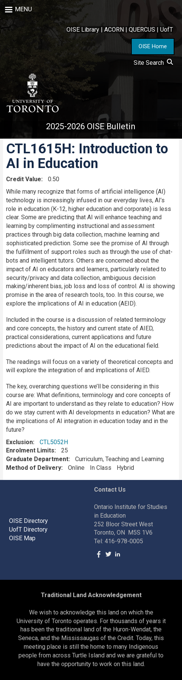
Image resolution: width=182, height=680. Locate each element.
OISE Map (22, 538)
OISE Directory (28, 520)
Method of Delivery (33, 467)
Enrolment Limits (30, 450)
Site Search (153, 62)
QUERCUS (142, 29)
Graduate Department (37, 459)
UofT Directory (28, 529)
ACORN (114, 29)
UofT (166, 29)
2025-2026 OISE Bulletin (91, 126)
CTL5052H (54, 442)
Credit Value (23, 179)
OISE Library (82, 29)
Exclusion (19, 442)
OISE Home (153, 46)
